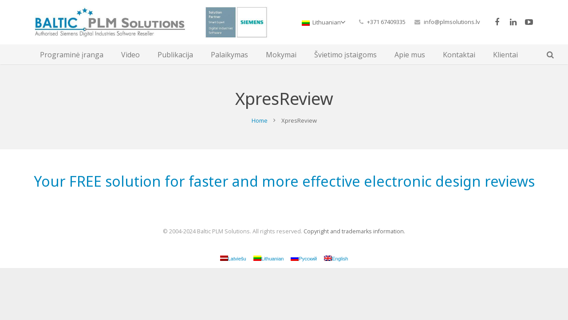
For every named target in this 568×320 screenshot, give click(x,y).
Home (260, 120)
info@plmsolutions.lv (452, 22)
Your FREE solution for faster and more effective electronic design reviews (284, 181)
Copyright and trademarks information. (354, 231)
